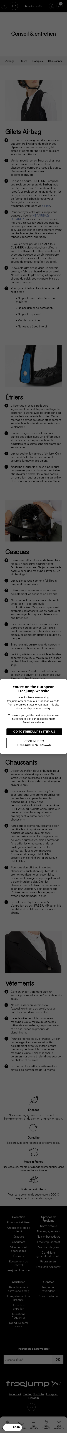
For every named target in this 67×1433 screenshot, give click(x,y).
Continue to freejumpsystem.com (34, 743)
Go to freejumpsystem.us (34, 731)
